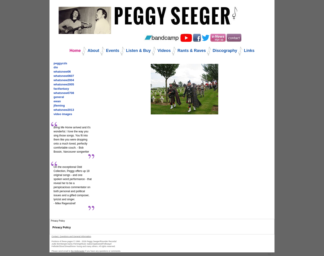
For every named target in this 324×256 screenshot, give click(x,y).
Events (112, 50)
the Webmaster (78, 251)
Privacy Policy (61, 227)
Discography (225, 50)
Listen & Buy (138, 50)
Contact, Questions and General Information (71, 236)
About (93, 50)
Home (75, 50)
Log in (270, 254)
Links (249, 50)
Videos (164, 50)
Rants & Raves (192, 50)
